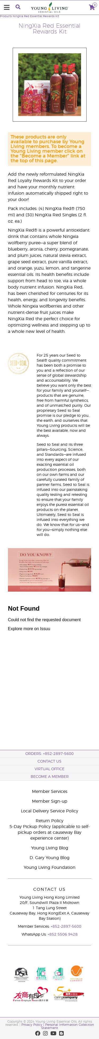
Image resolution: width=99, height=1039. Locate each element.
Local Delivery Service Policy (49, 811)
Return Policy (49, 821)
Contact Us (49, 761)
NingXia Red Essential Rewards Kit (36, 16)
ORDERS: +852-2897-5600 (49, 754)
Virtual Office (49, 769)
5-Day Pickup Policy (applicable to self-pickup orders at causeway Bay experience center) (50, 832)
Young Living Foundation (50, 867)
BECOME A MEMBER (50, 777)
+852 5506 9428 (63, 934)
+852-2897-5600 (66, 926)
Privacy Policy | (33, 1024)
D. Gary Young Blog (49, 858)
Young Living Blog (49, 848)
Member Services (49, 791)
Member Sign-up (49, 801)
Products (6, 16)
